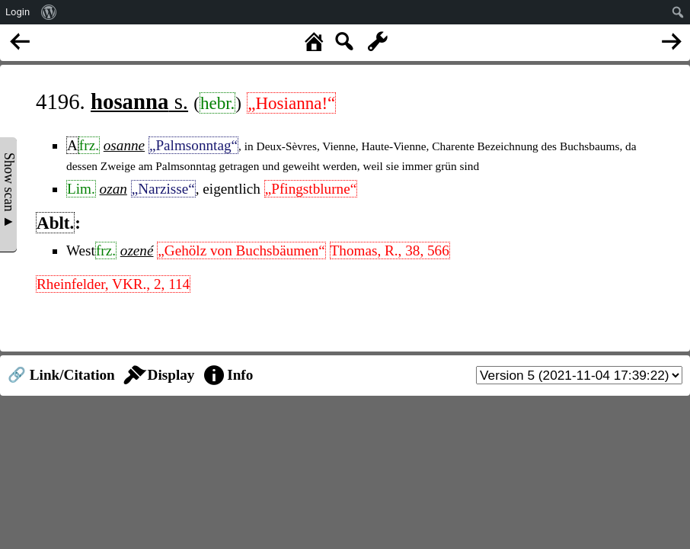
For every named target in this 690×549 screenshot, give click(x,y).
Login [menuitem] (17, 12)
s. (139, 101)
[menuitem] (49, 12)
